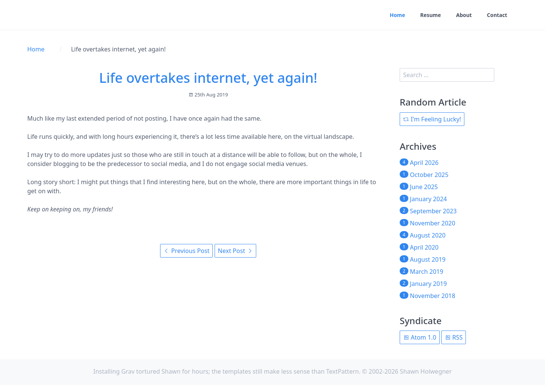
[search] (447, 75)
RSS (454, 337)
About (463, 15)
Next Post (235, 251)
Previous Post (186, 251)
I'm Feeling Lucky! (432, 119)
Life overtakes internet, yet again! (208, 77)
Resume (429, 15)
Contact (496, 15)
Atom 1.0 (419, 337)
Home (396, 15)
